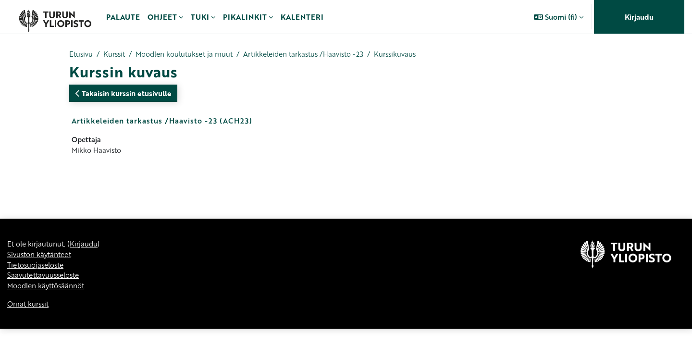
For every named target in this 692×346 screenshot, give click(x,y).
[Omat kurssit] (55, 17)
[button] (559, 17)
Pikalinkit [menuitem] (245, 17)
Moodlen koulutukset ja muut (190, 54)
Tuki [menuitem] (200, 17)
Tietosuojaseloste (37, 281)
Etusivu (81, 54)
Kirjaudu (639, 17)
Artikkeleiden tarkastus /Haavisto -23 (316, 54)
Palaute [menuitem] (123, 17)
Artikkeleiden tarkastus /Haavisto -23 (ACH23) (162, 121)
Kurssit (116, 54)
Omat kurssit (29, 321)
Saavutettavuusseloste (45, 292)
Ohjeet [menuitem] (162, 17)
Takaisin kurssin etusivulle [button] (123, 93)
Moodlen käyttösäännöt (47, 302)
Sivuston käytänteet (41, 270)
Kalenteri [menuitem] (302, 17)
